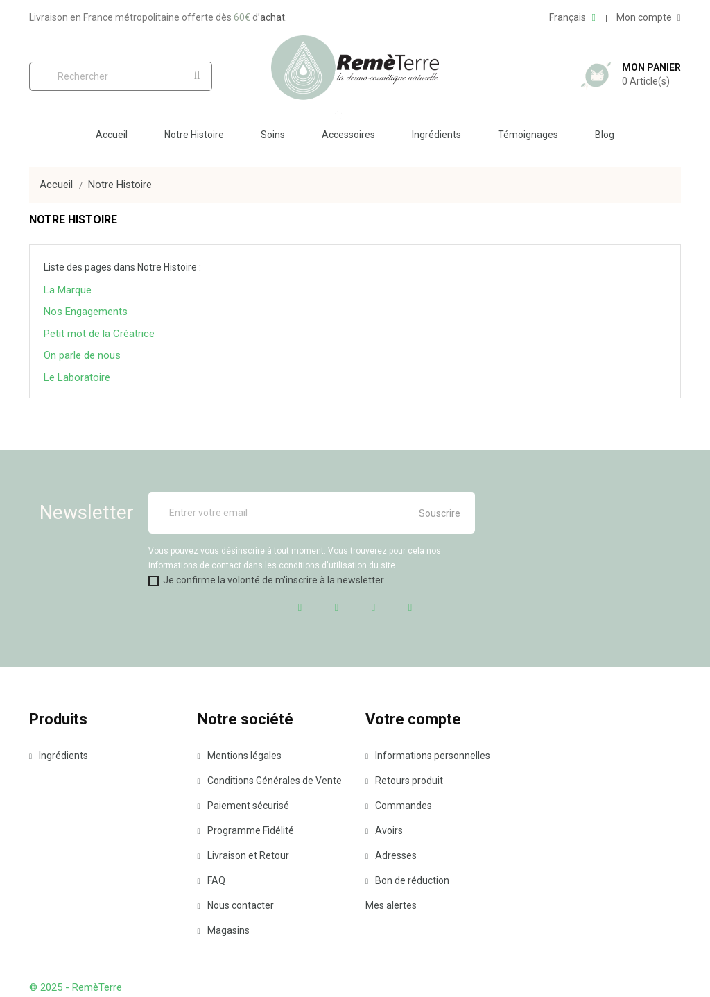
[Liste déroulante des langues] (572, 17)
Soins (273, 134)
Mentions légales (240, 755)
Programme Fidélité (246, 830)
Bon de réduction (407, 880)
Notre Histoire (194, 134)
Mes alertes (391, 905)
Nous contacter (236, 905)
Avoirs (384, 830)
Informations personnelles (427, 755)
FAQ (211, 880)
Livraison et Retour (243, 855)
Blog (604, 134)
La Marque (68, 290)
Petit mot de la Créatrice (99, 333)
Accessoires (348, 134)
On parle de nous (82, 355)
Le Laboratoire (77, 377)
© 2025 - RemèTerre (75, 987)
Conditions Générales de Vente (270, 780)
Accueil (112, 134)
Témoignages (528, 134)
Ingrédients (436, 134)
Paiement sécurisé (243, 805)
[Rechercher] (120, 76)
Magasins (224, 930)
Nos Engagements (86, 311)
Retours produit (404, 780)
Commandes (398, 805)
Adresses (391, 855)
